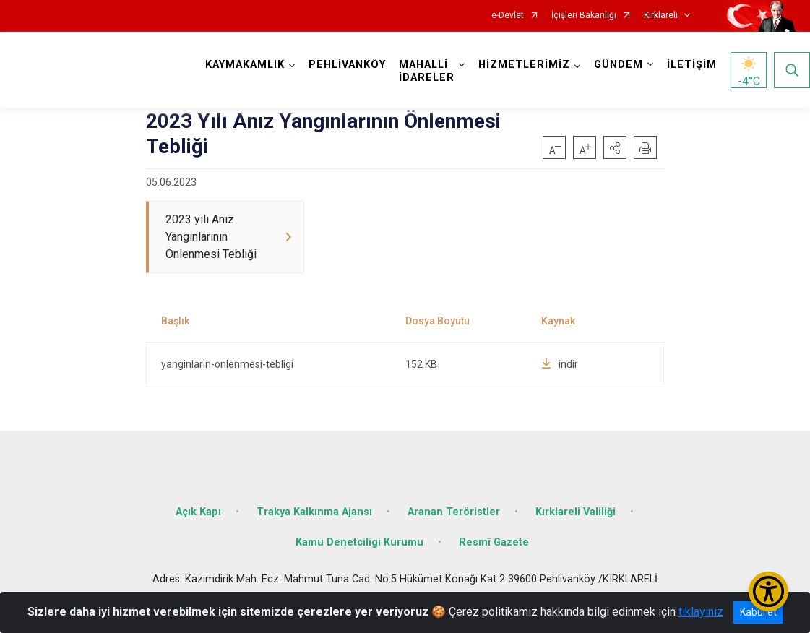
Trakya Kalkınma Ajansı (314, 512)
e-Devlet (507, 15)
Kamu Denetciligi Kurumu (359, 542)
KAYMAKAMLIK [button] (245, 65)
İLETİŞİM (692, 65)
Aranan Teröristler (454, 512)
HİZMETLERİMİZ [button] (524, 65)
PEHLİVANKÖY (347, 65)
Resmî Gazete (494, 542)
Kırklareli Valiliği (575, 512)
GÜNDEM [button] (618, 65)
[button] (614, 147)
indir (559, 364)
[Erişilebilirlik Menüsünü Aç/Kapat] (768, 591)
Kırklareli (661, 15)
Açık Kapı (198, 512)
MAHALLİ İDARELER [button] (426, 71)
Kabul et (758, 612)
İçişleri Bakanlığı (583, 15)
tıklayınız (700, 612)
